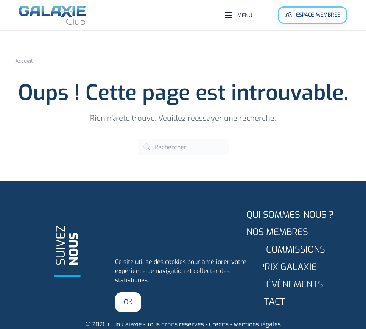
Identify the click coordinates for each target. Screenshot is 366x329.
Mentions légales (257, 324)
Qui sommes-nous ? (290, 215)
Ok (128, 302)
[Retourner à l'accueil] (53, 15)
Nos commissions (285, 249)
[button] (238, 15)
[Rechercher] (183, 147)
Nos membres (277, 232)
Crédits (219, 324)
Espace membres (312, 15)
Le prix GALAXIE (281, 267)
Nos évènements (284, 284)
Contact (265, 302)
